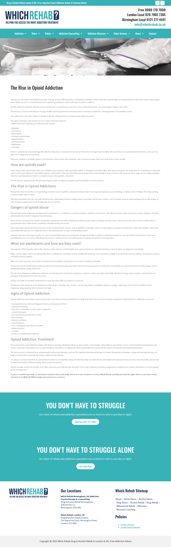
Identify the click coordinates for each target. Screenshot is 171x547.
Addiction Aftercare (98, 33)
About (139, 33)
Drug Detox (122, 502)
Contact (152, 33)
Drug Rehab (152, 502)
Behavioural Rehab (125, 506)
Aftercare (141, 506)
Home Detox (130, 499)
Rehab (49, 33)
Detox (36, 33)
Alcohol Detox (146, 499)
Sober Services (122, 33)
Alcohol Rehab (137, 502)
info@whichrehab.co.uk (150, 24)
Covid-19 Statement (130, 527)
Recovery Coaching (125, 509)
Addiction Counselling (70, 33)
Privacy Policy (127, 524)
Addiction (20, 33)
